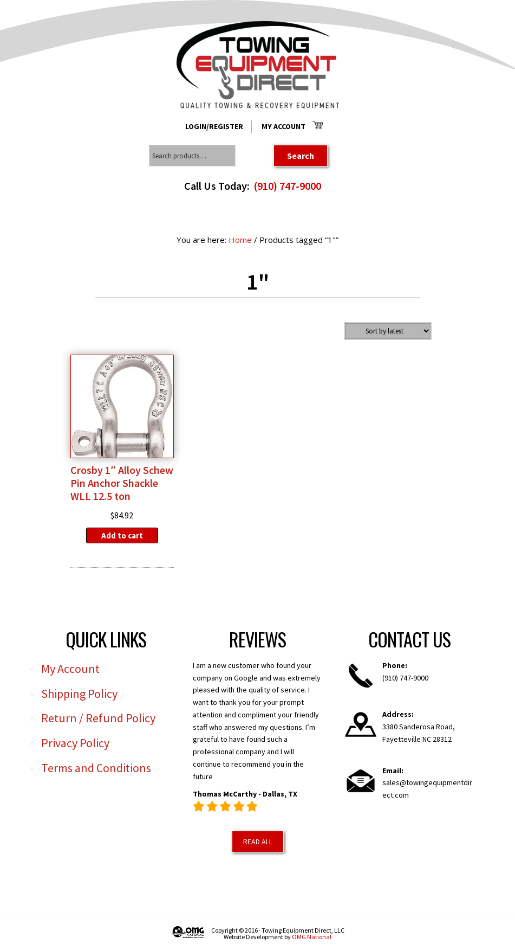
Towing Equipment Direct (258, 65)
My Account (283, 126)
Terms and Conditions (96, 767)
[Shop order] (387, 331)
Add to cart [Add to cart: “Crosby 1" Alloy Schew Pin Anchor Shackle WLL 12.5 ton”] (122, 535)
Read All (257, 841)
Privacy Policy (75, 742)
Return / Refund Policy (98, 718)
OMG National (311, 937)
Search (300, 155)
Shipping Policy (79, 693)
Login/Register (214, 126)
